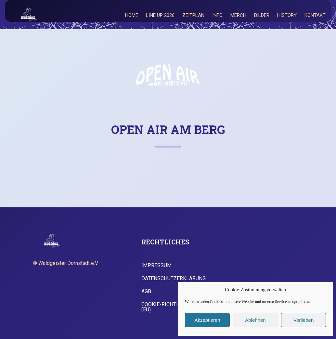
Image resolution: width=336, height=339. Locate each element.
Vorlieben (303, 320)
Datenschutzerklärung (173, 278)
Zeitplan (193, 15)
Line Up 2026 (160, 15)
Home (131, 15)
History (287, 15)
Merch (238, 15)
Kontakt (315, 15)
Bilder (261, 15)
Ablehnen (255, 320)
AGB (146, 291)
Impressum (156, 265)
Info (217, 15)
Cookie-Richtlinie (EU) (165, 307)
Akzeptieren (207, 320)
